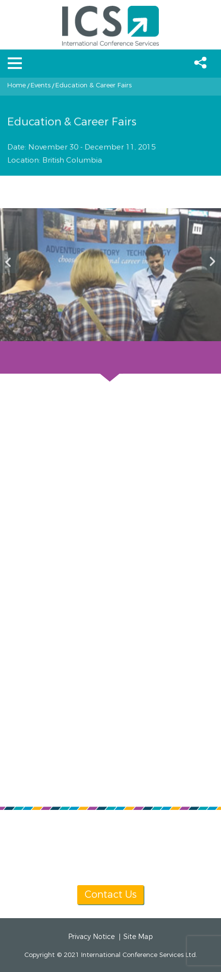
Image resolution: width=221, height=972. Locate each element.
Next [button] (211, 261)
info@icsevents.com (133, 840)
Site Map (138, 937)
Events (41, 85)
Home (16, 85)
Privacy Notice (91, 937)
